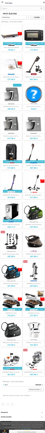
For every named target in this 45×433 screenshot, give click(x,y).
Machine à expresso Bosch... (11, 165)
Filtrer (37, 17)
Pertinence (15, 17)
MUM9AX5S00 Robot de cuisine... (33, 372)
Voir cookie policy (26, 429)
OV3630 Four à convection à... (33, 47)
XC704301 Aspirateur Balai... (34, 165)
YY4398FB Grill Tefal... (34, 313)
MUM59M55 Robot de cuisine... (11, 372)
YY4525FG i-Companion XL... (34, 342)
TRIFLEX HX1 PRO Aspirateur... (33, 77)
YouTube (12, 404)
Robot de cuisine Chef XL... (11, 136)
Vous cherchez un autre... (33, 106)
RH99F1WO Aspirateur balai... (11, 254)
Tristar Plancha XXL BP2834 (11, 47)
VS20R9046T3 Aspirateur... (33, 283)
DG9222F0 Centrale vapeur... (11, 283)
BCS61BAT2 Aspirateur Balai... (33, 195)
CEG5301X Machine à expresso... (11, 224)
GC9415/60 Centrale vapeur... (11, 77)
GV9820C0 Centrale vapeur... (34, 254)
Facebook (2, 404)
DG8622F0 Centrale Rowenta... (11, 342)
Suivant (39, 385)
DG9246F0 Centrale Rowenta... (33, 224)
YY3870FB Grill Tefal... (11, 313)
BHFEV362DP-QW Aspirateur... (11, 195)
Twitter (7, 404)
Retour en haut (35, 390)
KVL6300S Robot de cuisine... (11, 106)
